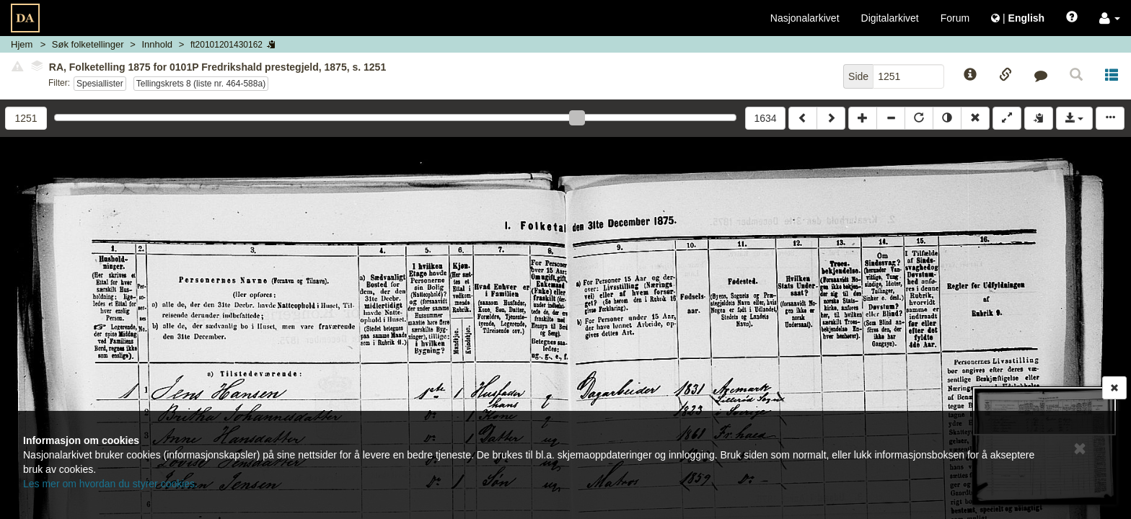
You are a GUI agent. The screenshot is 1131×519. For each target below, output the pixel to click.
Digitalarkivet (890, 18)
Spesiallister (99, 84)
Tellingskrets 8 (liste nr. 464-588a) (200, 84)
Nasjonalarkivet (805, 18)
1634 (765, 118)
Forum (955, 18)
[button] (1109, 18)
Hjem (21, 44)
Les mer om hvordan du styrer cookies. (110, 483)
